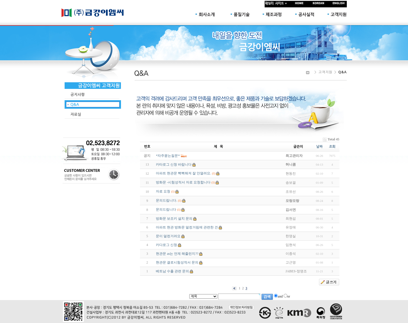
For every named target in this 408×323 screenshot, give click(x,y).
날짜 (319, 146)
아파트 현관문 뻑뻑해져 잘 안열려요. (183, 173)
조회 (332, 146)
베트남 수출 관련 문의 (172, 271)
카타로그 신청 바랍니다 (174, 164)
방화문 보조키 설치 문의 (174, 219)
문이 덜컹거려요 (168, 236)
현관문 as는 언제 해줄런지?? (177, 254)
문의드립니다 (166, 209)
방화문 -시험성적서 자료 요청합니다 (183, 182)
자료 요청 (163, 191)
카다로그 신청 (166, 245)
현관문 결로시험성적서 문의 (177, 262)
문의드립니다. (166, 200)
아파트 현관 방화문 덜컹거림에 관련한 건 (187, 227)
